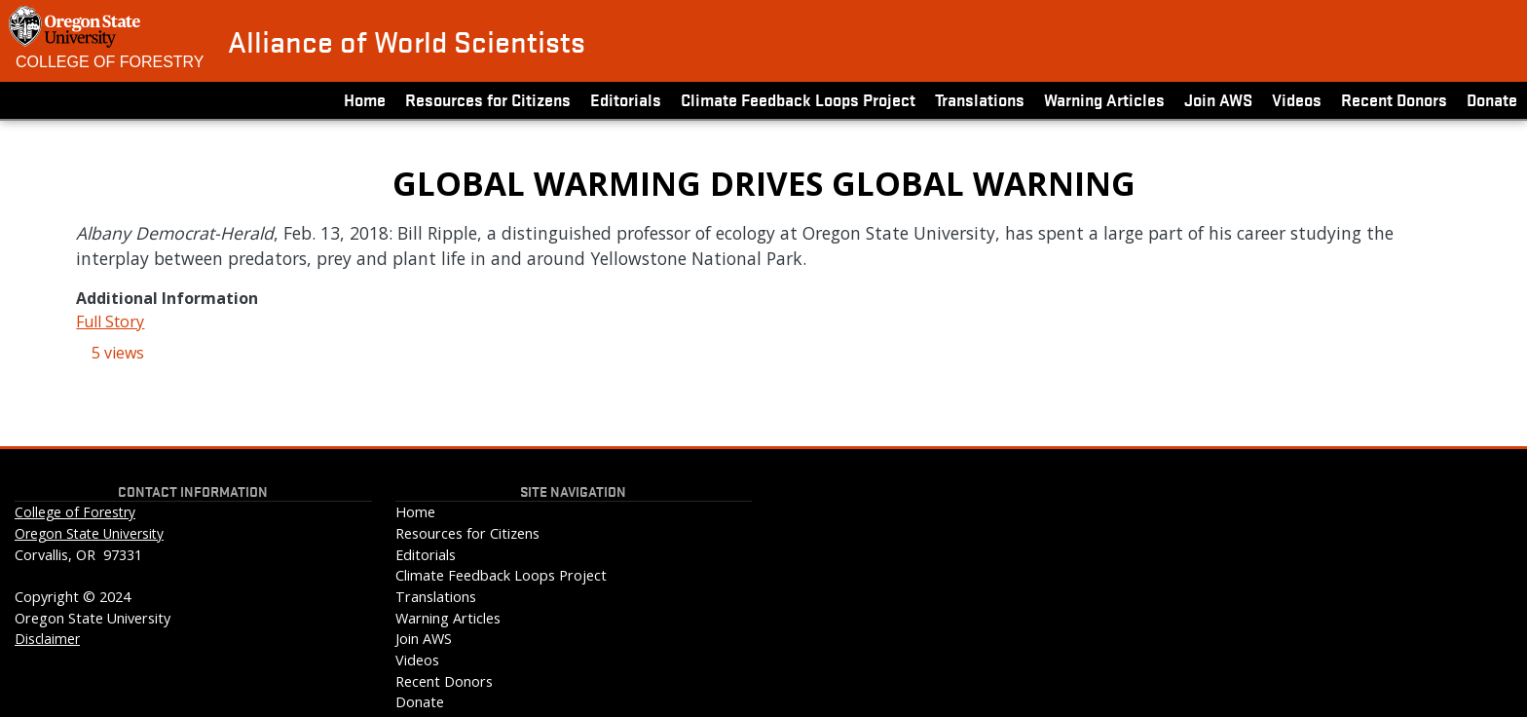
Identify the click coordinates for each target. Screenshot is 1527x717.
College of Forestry (110, 62)
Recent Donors (1394, 99)
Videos (1297, 99)
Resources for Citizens (488, 99)
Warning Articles (1104, 99)
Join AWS (1218, 99)
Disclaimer (47, 638)
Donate (1492, 99)
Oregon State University (89, 533)
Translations (979, 99)
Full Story (110, 321)
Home (365, 99)
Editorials (625, 99)
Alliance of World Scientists (406, 40)
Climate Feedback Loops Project (798, 99)
